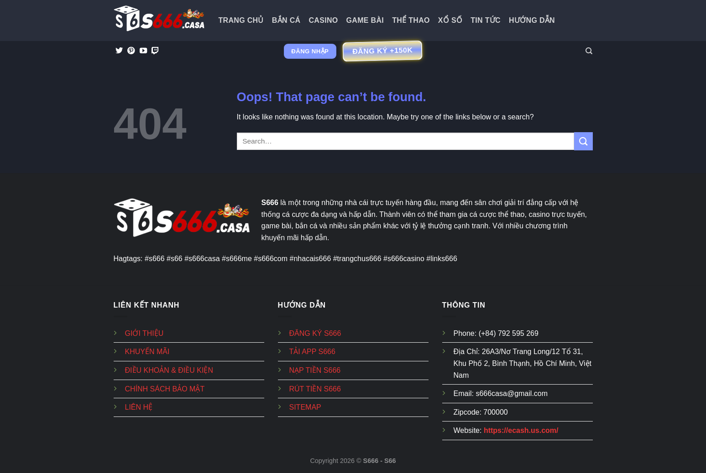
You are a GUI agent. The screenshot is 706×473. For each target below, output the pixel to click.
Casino (323, 20)
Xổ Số (450, 20)
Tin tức (486, 20)
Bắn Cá (286, 20)
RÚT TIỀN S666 (315, 389)
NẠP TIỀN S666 (315, 370)
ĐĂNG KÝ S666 (315, 333)
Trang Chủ (241, 20)
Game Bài (365, 20)
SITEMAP (305, 407)
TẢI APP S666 (312, 351)
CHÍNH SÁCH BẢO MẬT (165, 389)
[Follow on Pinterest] (131, 51)
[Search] (589, 51)
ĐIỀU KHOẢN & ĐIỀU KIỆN (169, 370)
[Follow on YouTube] (143, 51)
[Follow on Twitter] (119, 51)
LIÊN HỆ (139, 407)
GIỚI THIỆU (144, 333)
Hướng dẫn (532, 20)
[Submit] (583, 141)
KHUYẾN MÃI (147, 351)
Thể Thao (411, 20)
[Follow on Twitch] (155, 51)
